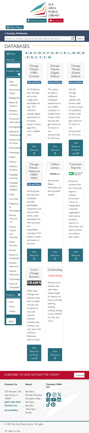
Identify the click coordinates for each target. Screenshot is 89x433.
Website (22, 33)
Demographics (16, 126)
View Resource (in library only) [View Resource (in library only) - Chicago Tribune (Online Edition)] (76, 148)
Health (13, 157)
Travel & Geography (14, 285)
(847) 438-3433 (13, 401)
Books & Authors (13, 104)
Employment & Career (15, 141)
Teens (12, 306)
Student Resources (14, 264)
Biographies (15, 97)
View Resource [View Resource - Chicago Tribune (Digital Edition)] (55, 147)
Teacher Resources (14, 272)
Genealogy (14, 152)
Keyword (10, 59)
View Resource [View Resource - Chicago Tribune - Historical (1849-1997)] (34, 253)
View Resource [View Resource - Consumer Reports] (76, 253)
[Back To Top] (44, 431)
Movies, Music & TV (13, 218)
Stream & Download (14, 256)
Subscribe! (80, 375)
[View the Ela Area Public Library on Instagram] (54, 395)
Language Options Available (14, 186)
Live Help (14, 198)
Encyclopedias (16, 147)
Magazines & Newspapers (15, 207)
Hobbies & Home (13, 167)
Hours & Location (37, 20)
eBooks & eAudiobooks (16, 133)
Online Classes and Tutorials (13, 232)
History (13, 161)
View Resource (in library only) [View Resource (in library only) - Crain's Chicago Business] (34, 353)
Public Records (13, 243)
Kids (11, 301)
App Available (13, 83)
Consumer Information (15, 120)
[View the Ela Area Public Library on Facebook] (48, 395)
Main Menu (15, 27)
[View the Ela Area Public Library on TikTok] (48, 405)
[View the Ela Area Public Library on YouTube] (53, 400)
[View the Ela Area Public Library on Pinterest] (53, 405)
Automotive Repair (15, 91)
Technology (15, 279)
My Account (56, 20)
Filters (11, 53)
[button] (13, 73)
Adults (12, 311)
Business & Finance (14, 112)
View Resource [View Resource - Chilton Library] (55, 253)
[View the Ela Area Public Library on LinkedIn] (59, 400)
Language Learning (14, 176)
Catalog (11, 33)
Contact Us (11, 405)
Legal (12, 194)
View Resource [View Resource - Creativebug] (55, 352)
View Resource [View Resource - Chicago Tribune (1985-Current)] (34, 147)
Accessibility (11, 410)
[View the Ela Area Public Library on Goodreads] (48, 400)
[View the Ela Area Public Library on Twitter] (59, 395)
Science (13, 250)
